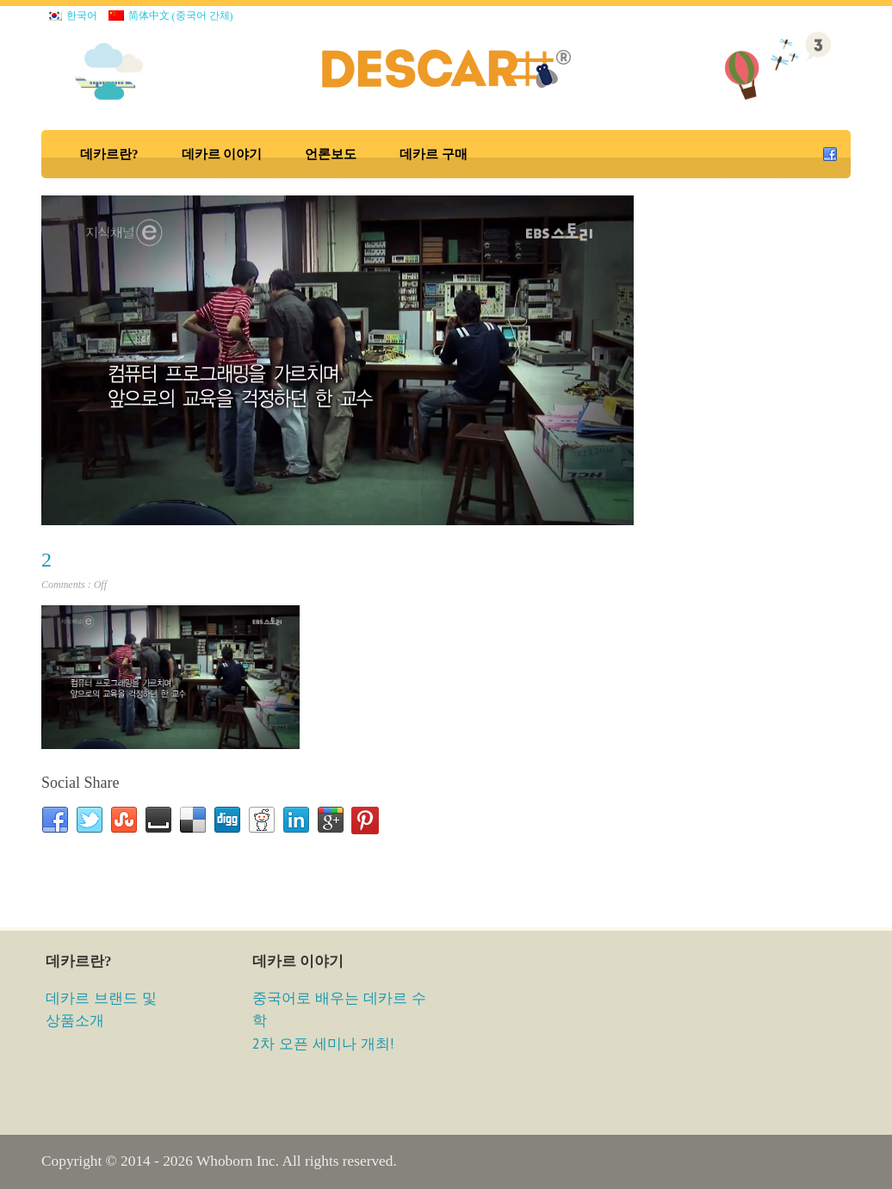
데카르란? (109, 154)
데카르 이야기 (222, 154)
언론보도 (330, 154)
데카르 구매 (434, 154)
